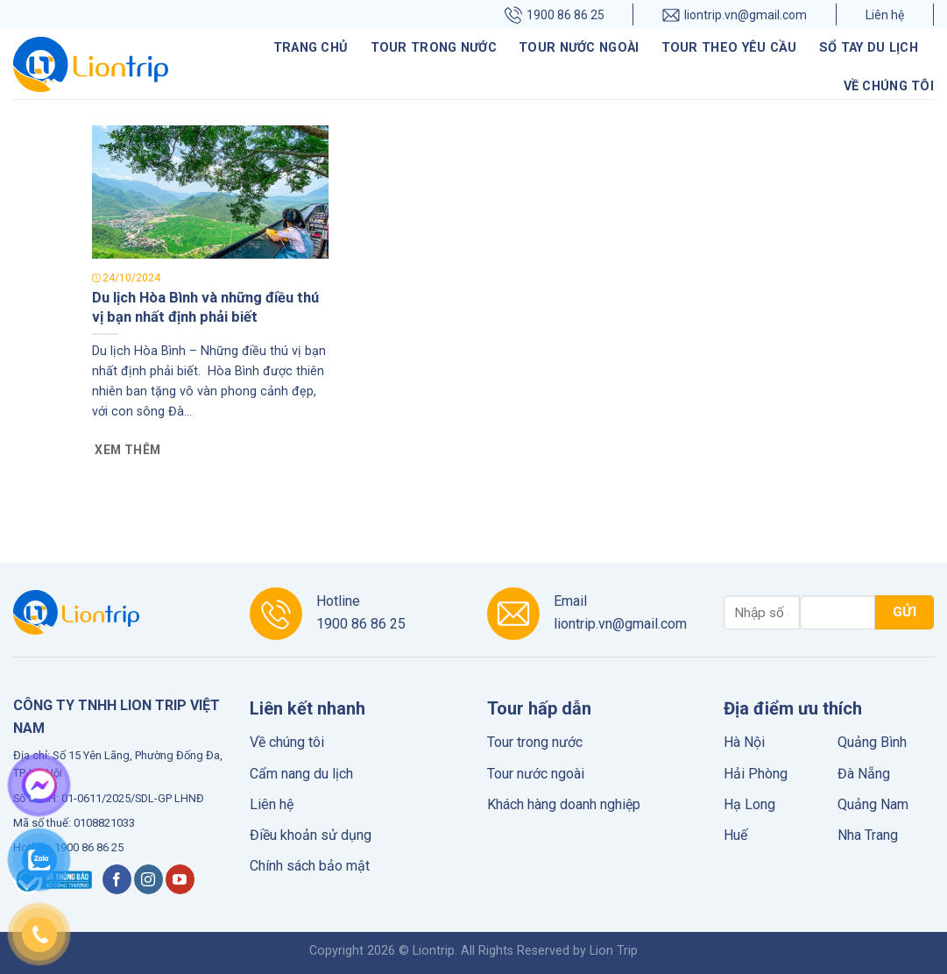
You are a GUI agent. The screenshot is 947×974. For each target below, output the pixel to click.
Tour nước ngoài (579, 47)
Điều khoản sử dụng (310, 835)
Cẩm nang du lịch (301, 773)
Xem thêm (127, 450)
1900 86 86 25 (554, 14)
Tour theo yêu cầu (729, 47)
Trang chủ (311, 47)
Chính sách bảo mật (310, 865)
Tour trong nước (434, 47)
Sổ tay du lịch (868, 47)
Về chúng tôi (889, 86)
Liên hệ (885, 15)
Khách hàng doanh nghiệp (563, 804)
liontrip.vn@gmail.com (734, 14)
